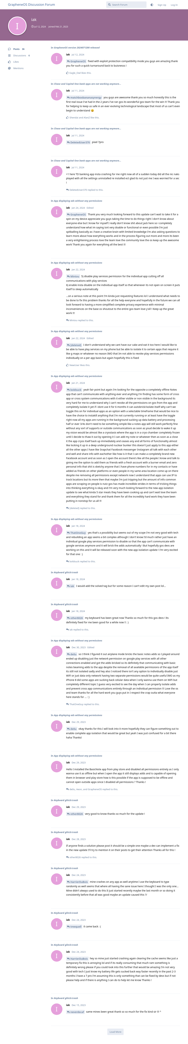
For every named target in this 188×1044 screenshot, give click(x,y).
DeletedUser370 (80, 142)
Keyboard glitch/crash (66, 572)
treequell (76, 926)
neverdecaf (77, 1012)
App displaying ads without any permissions (78, 200)
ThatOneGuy (78, 532)
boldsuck (75, 389)
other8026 (76, 618)
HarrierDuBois (79, 882)
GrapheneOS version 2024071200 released (76, 47)
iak (72, 586)
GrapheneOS (78, 61)
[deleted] (75, 345)
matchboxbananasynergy (86, 97)
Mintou (74, 276)
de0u (73, 654)
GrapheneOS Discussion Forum (31, 4)
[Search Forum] (126, 4)
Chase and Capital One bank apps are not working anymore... (87, 83)
